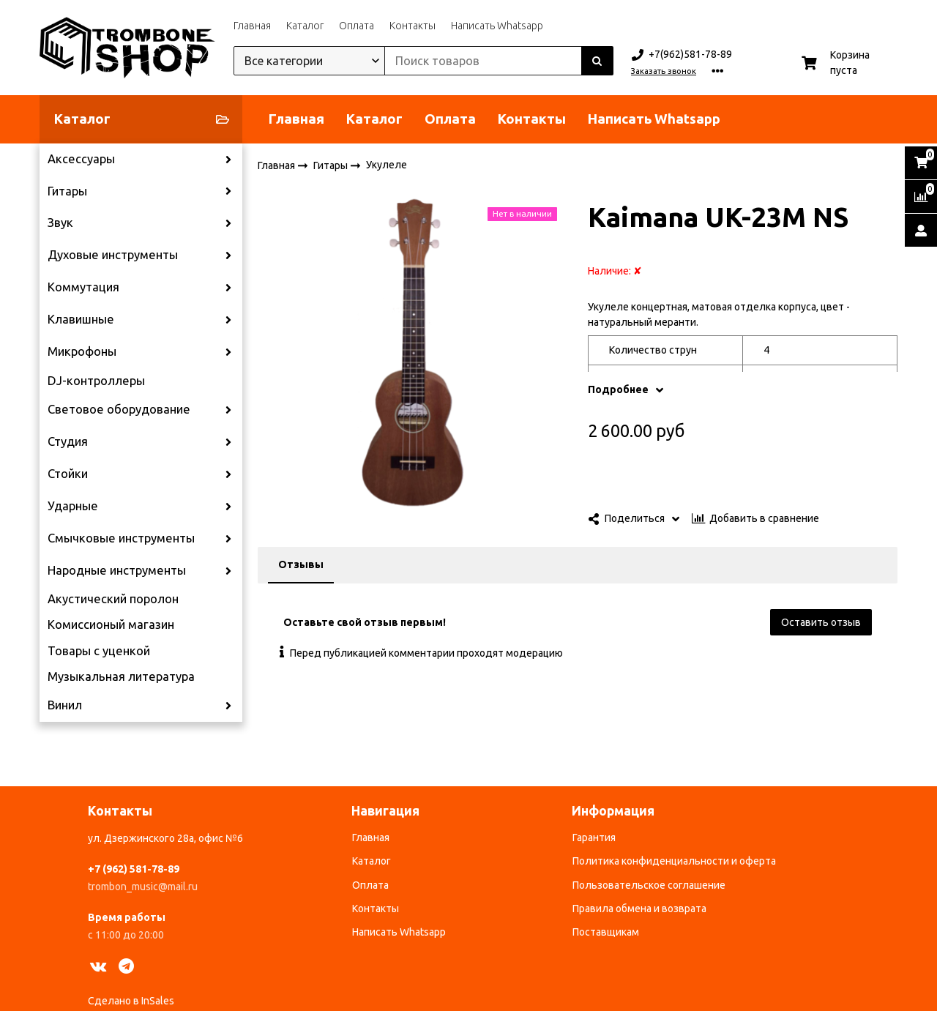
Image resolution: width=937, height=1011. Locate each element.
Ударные (73, 505)
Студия (68, 441)
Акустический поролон (113, 598)
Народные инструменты (117, 570)
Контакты (412, 25)
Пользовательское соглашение (648, 885)
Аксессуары (81, 158)
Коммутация (83, 287)
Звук (60, 222)
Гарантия (594, 837)
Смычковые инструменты (121, 538)
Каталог (305, 25)
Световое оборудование (119, 409)
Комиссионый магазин (111, 624)
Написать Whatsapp (497, 25)
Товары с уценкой (99, 650)
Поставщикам (605, 932)
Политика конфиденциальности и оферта (674, 861)
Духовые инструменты (113, 254)
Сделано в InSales (131, 1001)
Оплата (356, 25)
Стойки (68, 473)
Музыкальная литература (121, 676)
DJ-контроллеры (96, 380)
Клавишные (81, 319)
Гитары (67, 191)
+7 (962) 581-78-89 (133, 869)
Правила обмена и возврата (639, 908)
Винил (65, 705)
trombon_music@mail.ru (143, 886)
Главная (252, 25)
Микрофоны (82, 351)
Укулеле (386, 165)
